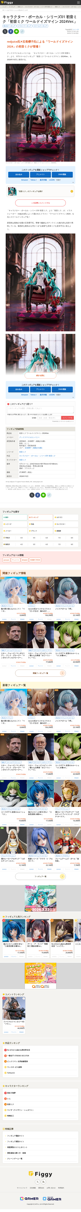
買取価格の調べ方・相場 (16, 1154)
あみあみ (18, 174)
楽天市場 (43, 180)
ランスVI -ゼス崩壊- (14, 1068)
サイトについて (22, 1189)
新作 (5, 518)
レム (9, 1099)
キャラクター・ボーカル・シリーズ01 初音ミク (38, 7)
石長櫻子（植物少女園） (34, 448)
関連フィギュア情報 (14, 574)
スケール (70, 606)
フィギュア (12, 7)
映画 (3, 651)
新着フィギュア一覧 (14, 686)
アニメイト (40, 174)
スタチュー (44, 651)
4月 (21, 538)
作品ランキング (11, 1043)
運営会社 (41, 1189)
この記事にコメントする (40, 203)
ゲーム (37, 856)
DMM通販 (62, 174)
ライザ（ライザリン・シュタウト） (20, 1111)
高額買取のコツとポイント (17, 1148)
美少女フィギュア (9, 26)
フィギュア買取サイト (15, 1142)
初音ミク (20, 7)
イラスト (31, 606)
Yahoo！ (34, 180)
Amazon (24, 180)
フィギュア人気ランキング (16, 917)
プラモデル (65, 856)
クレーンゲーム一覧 (14, 1159)
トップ (4, 7)
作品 (31, 525)
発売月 (6, 545)
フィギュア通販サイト (15, 1136)
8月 (72, 538)
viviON (52, 180)
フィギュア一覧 (40, 877)
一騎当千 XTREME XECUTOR (18, 1056)
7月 (59, 538)
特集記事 (8, 1129)
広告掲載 (33, 1189)
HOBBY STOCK (35, 561)
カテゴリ (58, 518)
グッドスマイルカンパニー (29, 438)
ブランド (33, 532)
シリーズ (7, 525)
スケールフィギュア (40, 26)
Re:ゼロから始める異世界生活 (18, 1051)
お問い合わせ (51, 1189)
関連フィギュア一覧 (40, 674)
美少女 (4, 606)
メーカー (7, 532)
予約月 (6, 538)
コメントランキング (13, 995)
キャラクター (59, 525)
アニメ (10, 606)
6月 (47, 538)
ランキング (33, 518)
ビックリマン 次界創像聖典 (17, 1062)
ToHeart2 (11, 1073)
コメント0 (75, 29)
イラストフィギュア (24, 26)
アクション (17, 651)
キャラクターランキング (15, 1086)
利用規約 (61, 1189)
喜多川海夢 (11, 1093)
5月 (34, 538)
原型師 (57, 532)
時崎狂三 (10, 1116)
